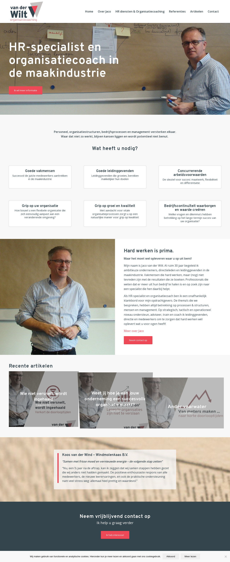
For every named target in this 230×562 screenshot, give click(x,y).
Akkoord (170, 556)
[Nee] (225, 556)
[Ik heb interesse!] (115, 535)
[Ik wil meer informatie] (25, 90)
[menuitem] (89, 11)
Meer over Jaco (134, 331)
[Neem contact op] (138, 340)
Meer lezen (190, 556)
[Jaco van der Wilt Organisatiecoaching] (27, 11)
